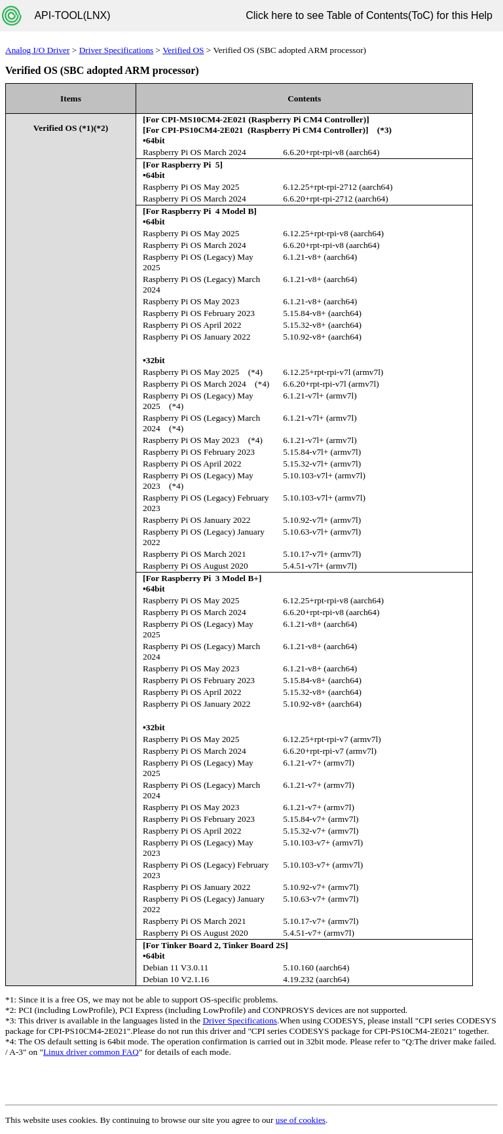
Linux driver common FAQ (91, 1052)
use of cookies (301, 1120)
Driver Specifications (116, 50)
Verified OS (183, 50)
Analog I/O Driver (37, 50)
